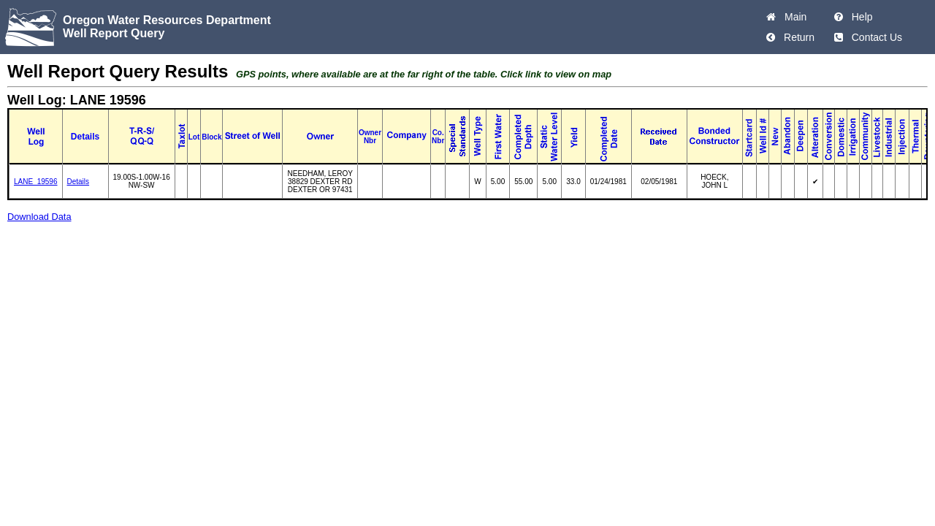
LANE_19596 (36, 182)
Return (796, 37)
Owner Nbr (370, 137)
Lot (194, 137)
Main (792, 17)
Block (211, 137)
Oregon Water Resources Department (167, 20)
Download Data (39, 216)
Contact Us (874, 37)
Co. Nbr (438, 137)
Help (859, 17)
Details (78, 182)
